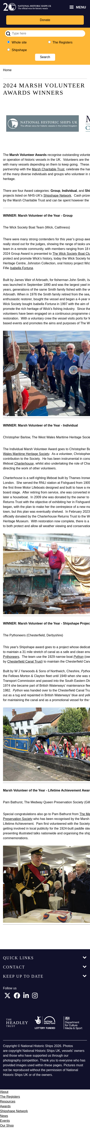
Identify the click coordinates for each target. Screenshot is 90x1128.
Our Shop (7, 1125)
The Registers (63, 42)
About (4, 1092)
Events (5, 1120)
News (4, 1116)
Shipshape (19, 50)
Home (7, 70)
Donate (45, 20)
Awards (5, 1106)
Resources (7, 1101)
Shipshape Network (14, 1111)
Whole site (19, 42)
